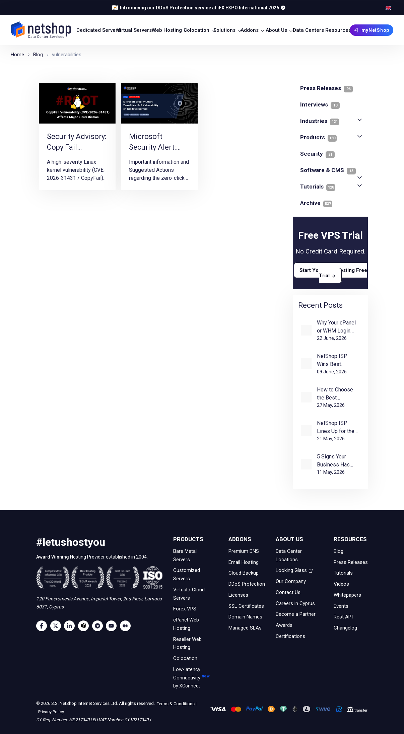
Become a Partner (296, 614)
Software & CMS (328, 170)
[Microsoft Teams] (85, 625)
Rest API (343, 617)
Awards (284, 625)
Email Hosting (243, 562)
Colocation (185, 658)
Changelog (345, 628)
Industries (319, 121)
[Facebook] (43, 625)
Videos (341, 584)
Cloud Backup (243, 573)
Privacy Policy (50, 711)
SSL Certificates (246, 606)
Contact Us (288, 592)
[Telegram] (99, 625)
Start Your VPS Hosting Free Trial (333, 273)
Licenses (238, 595)
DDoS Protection (246, 584)
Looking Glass (294, 570)
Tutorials (317, 186)
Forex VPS (184, 609)
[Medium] (127, 625)
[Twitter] (57, 625)
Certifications (290, 636)
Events (341, 606)
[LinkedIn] (71, 625)
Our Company (291, 581)
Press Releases (351, 562)
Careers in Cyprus (295, 603)
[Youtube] (113, 625)
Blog (338, 551)
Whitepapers (347, 595)
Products (318, 137)
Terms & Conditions (175, 703)
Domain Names (245, 617)
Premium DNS (243, 551)
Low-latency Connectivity (193, 678)
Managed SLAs (245, 628)
